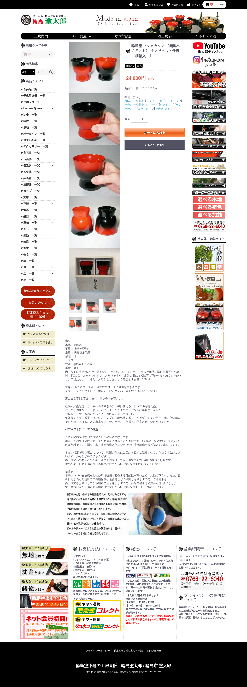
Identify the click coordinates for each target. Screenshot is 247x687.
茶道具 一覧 (31, 172)
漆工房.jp (165, 36)
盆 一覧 (28, 273)
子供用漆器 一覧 (34, 95)
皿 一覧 (28, 267)
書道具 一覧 (31, 165)
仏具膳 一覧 (31, 159)
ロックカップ (173, 101)
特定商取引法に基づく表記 (128, 650)
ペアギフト (166, 104)
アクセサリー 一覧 (35, 146)
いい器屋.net (82, 36)
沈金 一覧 (30, 114)
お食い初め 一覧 (34, 140)
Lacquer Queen (32, 108)
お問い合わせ (154, 650)
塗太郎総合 (123, 36)
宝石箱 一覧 (31, 152)
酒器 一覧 (30, 210)
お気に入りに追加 (154, 145)
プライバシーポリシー (98, 650)
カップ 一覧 (31, 191)
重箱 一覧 (30, 222)
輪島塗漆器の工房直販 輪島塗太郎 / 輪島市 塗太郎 (123, 665)
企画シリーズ (31, 102)
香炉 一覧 (30, 248)
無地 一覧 (30, 127)
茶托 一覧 (30, 229)
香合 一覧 (30, 254)
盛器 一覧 (30, 216)
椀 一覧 (28, 279)
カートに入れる (154, 132)
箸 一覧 (28, 260)
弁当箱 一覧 (31, 178)
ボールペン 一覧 (34, 133)
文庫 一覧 (30, 197)
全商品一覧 (30, 89)
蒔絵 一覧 (30, 121)
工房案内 (41, 36)
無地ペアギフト (165, 108)
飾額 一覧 (30, 235)
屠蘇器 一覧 (31, 184)
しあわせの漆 (206, 36)
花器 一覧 (30, 203)
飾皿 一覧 (30, 241)
